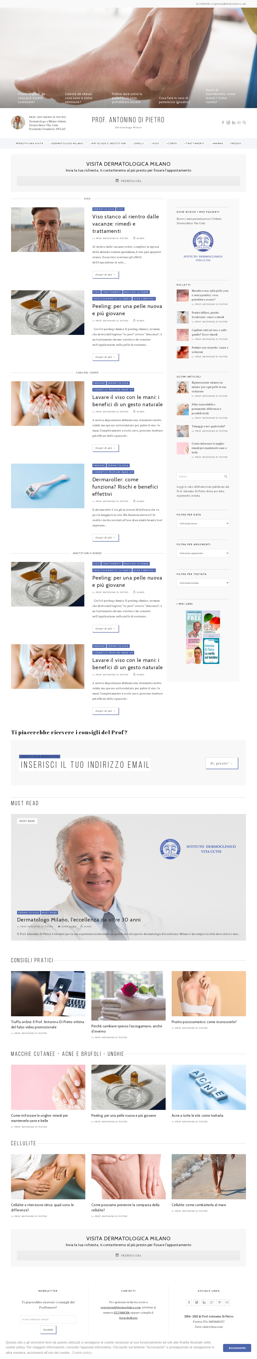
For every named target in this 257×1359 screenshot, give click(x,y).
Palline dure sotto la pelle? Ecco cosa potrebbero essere (127, 98)
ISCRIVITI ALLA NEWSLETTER (40, 756)
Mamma (218, 143)
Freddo (235, 143)
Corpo (172, 143)
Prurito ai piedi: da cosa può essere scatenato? (31, 98)
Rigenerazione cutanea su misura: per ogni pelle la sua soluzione (209, 387)
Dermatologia (103, 209)
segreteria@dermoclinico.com (121, 1307)
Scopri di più (105, 274)
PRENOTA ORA (128, 181)
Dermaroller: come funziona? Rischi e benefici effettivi (125, 486)
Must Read (49, 912)
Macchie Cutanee (136, 292)
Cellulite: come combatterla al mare (199, 1205)
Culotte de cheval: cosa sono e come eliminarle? (79, 98)
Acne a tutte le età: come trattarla (197, 1116)
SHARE (139, 238)
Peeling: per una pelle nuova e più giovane (123, 1116)
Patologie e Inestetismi (109, 143)
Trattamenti (195, 143)
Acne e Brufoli (144, 298)
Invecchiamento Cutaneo (112, 298)
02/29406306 (122, 1312)
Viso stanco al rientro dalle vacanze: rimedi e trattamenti (125, 223)
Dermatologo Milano (67, 143)
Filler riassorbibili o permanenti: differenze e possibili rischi (207, 409)
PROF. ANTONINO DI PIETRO (47, 117)
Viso (156, 143)
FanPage (99, 383)
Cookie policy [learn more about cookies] (82, 1352)
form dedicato (128, 1318)
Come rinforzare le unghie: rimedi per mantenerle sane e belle (209, 448)
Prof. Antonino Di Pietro (112, 238)
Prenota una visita (29, 143)
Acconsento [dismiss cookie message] (237, 1348)
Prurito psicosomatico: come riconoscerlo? (204, 1022)
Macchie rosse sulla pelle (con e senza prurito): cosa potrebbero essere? (210, 295)
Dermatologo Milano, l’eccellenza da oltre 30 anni (79, 919)
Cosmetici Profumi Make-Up (113, 389)
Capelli (139, 143)
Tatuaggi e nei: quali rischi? (208, 426)
